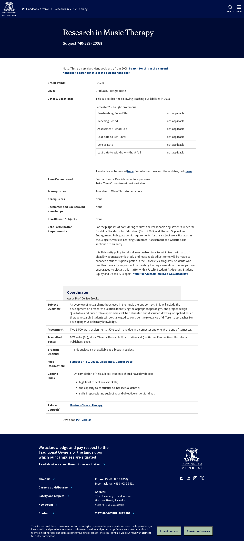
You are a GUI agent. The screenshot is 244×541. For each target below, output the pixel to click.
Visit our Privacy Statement (136, 532)
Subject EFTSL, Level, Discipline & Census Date (101, 362)
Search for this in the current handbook (103, 73)
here (130, 171)
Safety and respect (52, 496)
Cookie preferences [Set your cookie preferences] (198, 531)
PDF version (84, 420)
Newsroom (46, 504)
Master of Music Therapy (86, 405)
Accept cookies (169, 531)
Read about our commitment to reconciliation (69, 464)
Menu (239, 9)
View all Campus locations (112, 513)
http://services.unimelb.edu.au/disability (160, 274)
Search (230, 9)
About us (44, 479)
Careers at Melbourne (53, 487)
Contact (44, 513)
